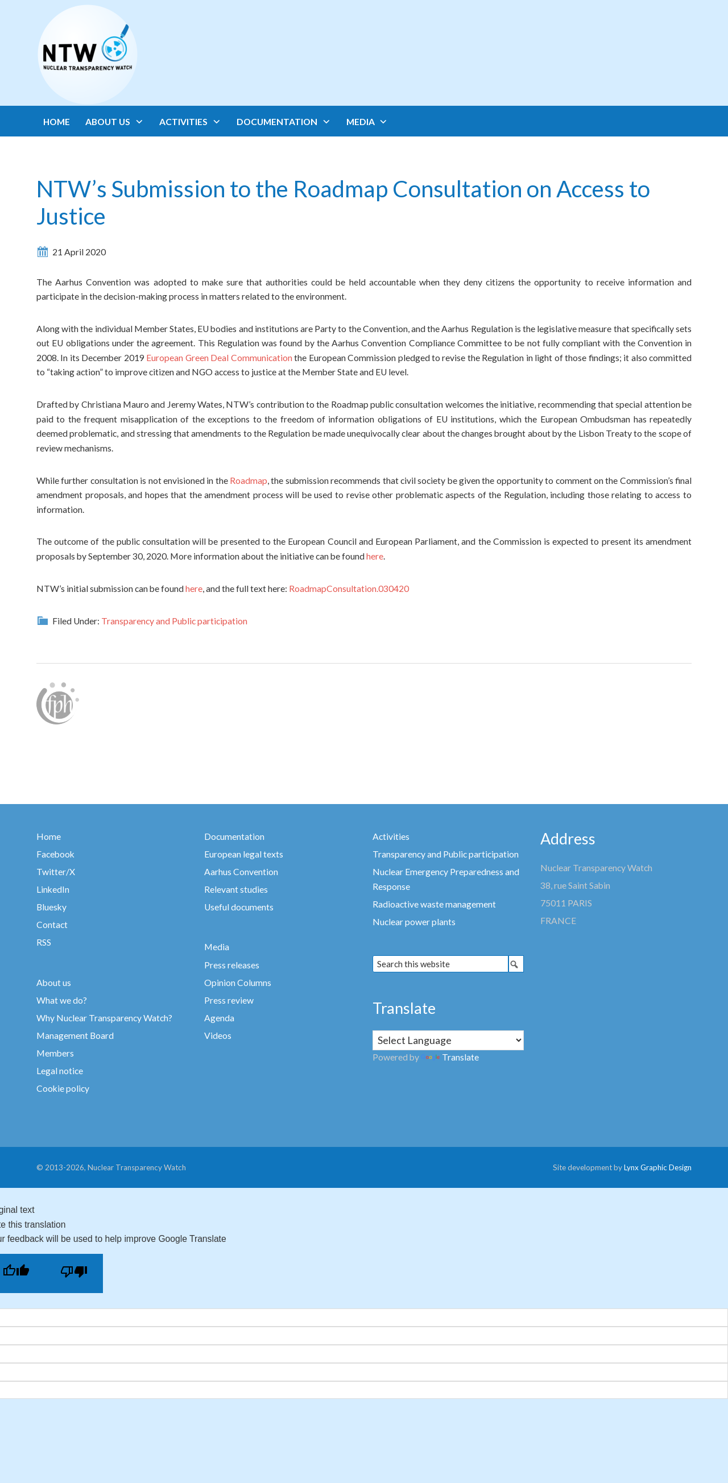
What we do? (61, 1000)
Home (48, 836)
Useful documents (239, 907)
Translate (450, 1057)
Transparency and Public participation (174, 621)
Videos (217, 1035)
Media (216, 947)
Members (55, 1053)
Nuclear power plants (414, 922)
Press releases (231, 965)
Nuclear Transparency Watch (132, 54)
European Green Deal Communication (219, 358)
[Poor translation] (74, 1273)
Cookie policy (62, 1088)
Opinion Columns (237, 982)
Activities (391, 836)
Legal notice (59, 1071)
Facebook (55, 854)
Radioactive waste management (434, 904)
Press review (229, 1000)
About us (53, 982)
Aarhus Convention (241, 872)
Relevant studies (236, 889)
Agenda (219, 1018)
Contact (52, 924)
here (374, 556)
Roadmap (248, 480)
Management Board (75, 1035)
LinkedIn (52, 889)
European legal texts (243, 854)
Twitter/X (55, 872)
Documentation (234, 836)
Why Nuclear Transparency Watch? (104, 1018)
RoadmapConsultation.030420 (349, 588)
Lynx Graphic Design (658, 1167)
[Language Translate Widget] (448, 1040)
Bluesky (51, 907)
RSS (43, 942)
